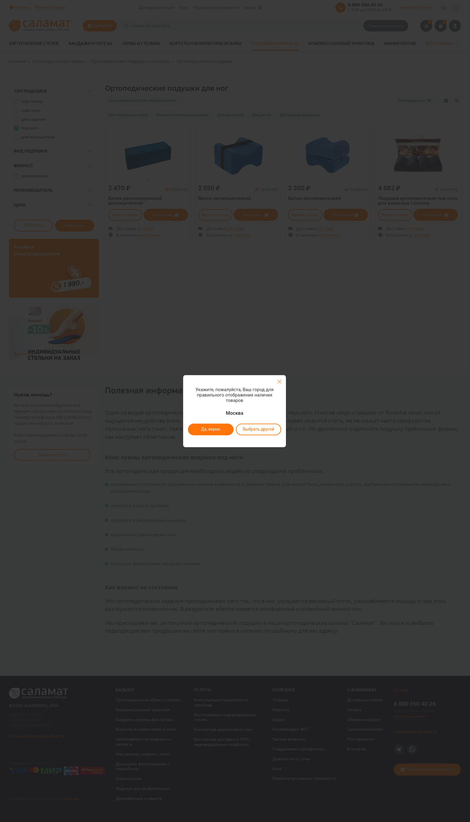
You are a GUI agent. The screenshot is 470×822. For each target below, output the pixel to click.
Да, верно (210, 429)
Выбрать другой (258, 429)
